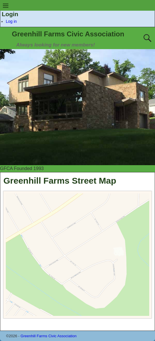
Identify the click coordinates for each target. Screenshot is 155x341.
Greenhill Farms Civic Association (68, 34)
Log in (11, 21)
